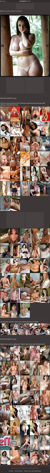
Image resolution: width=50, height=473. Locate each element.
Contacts (11, 471)
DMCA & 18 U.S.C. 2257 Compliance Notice (32, 471)
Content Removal (18, 471)
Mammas (25, 1)
